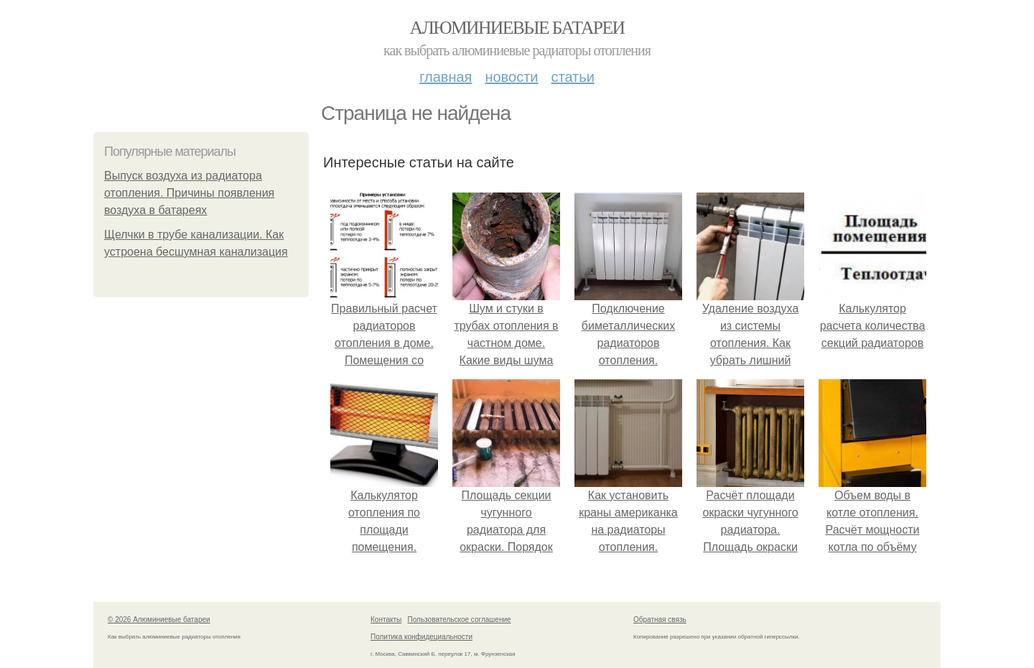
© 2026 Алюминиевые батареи (159, 619)
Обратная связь (659, 619)
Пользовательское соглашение (459, 619)
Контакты (386, 619)
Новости (511, 77)
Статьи (572, 77)
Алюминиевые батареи (517, 27)
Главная (445, 77)
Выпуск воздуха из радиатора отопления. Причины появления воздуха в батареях (189, 193)
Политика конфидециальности (421, 637)
